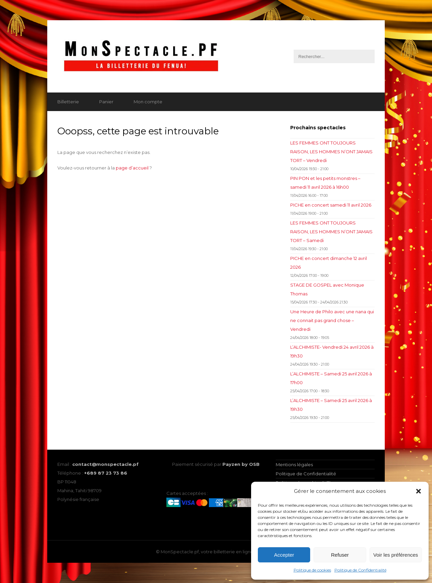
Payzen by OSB (241, 464)
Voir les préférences (395, 555)
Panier (106, 101)
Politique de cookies (312, 570)
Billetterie (68, 101)
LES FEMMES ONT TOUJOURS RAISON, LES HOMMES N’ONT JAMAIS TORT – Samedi (331, 231)
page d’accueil (132, 167)
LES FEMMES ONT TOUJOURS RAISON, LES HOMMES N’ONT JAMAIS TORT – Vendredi (331, 151)
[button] (418, 491)
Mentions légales (294, 464)
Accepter (284, 555)
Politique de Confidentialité (360, 570)
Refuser (340, 555)
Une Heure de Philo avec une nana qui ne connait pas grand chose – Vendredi (332, 320)
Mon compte (148, 101)
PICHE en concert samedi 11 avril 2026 (330, 205)
